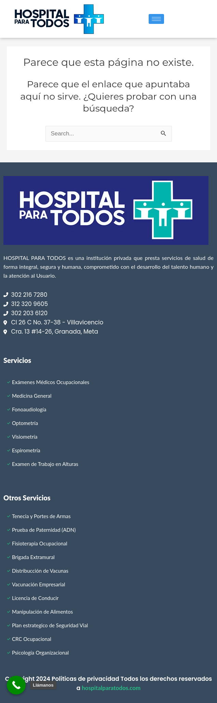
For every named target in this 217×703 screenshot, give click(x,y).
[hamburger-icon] (156, 19)
